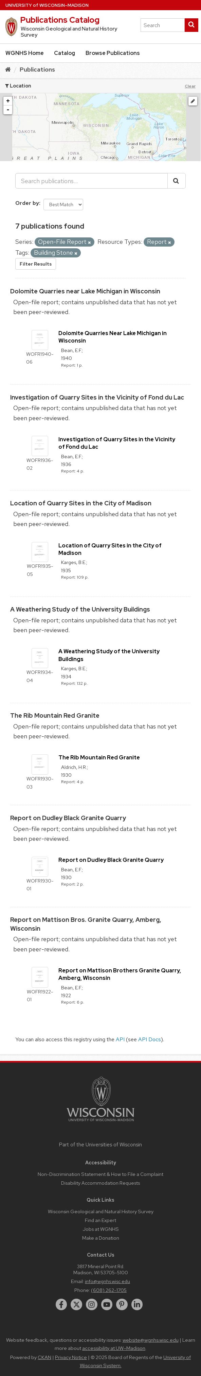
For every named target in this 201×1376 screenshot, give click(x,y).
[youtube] (107, 1304)
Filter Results (36, 264)
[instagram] (91, 1304)
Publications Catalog (59, 20)
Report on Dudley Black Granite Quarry (68, 818)
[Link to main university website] (100, 1122)
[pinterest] (122, 1304)
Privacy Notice (71, 1357)
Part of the (100, 1144)
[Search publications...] (91, 181)
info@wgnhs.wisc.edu (107, 1281)
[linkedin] (137, 1304)
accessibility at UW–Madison (113, 1348)
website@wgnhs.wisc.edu (151, 1340)
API (120, 1039)
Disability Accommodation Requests (100, 1183)
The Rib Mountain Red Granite (54, 715)
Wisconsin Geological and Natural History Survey (100, 1211)
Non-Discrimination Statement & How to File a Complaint (100, 1174)
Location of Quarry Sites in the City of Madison (80, 503)
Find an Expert (100, 1220)
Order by (27, 203)
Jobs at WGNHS (101, 1229)
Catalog (64, 53)
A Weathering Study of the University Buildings (80, 609)
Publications (37, 69)
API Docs (149, 1039)
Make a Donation (100, 1238)
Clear (190, 86)
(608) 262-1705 (109, 1290)
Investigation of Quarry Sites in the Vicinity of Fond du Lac (97, 397)
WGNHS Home (24, 53)
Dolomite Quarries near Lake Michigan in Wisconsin (85, 291)
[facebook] (61, 1304)
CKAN (44, 1357)
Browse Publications (113, 53)
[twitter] (76, 1304)
